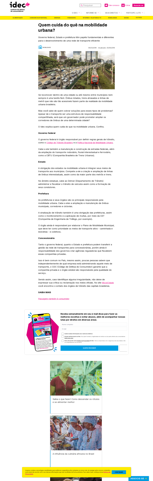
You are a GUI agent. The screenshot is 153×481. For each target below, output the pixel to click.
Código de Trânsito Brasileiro (60, 142)
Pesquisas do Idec (83, 460)
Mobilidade (112, 17)
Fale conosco (112, 5)
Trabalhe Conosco (15, 463)
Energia (57, 17)
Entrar (125, 5)
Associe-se (138, 5)
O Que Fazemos (14, 452)
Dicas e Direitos (82, 455)
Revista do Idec (48, 455)
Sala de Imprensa (14, 460)
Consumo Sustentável (38, 17)
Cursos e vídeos (82, 452)
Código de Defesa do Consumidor (89, 449)
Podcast (45, 466)
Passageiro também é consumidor (55, 301)
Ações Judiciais (82, 463)
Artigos (45, 458)
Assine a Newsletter (49, 463)
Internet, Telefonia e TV (92, 17)
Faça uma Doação (117, 452)
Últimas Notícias (48, 452)
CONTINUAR (119, 472)
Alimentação (18, 17)
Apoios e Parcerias (15, 455)
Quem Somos (13, 449)
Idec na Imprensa (48, 449)
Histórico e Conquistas (16, 458)
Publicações (47, 460)
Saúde (126, 17)
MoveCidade (108, 285)
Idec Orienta (81, 458)
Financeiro (71, 17)
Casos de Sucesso (83, 466)
